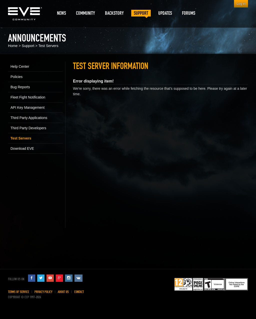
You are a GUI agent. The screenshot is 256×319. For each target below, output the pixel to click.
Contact (79, 292)
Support (28, 46)
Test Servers (48, 46)
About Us (63, 292)
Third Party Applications (28, 118)
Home (13, 46)
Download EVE (22, 148)
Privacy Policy (43, 292)
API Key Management (27, 108)
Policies (16, 77)
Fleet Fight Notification (27, 97)
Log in (241, 4)
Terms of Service (18, 292)
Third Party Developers (28, 128)
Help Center (19, 66)
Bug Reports (20, 87)
